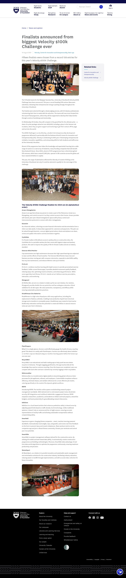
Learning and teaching (46, 534)
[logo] (21, 10)
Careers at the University (47, 549)
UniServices (43, 552)
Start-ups (71, 52)
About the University (45, 516)
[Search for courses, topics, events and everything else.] (90, 7)
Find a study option (45, 538)
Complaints (67, 533)
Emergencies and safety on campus (73, 524)
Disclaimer (109, 559)
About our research (45, 524)
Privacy (103, 559)
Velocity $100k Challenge (92, 78)
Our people (42, 542)
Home (24, 28)
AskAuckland (68, 520)
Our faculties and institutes (48, 520)
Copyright (96, 559)
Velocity (37, 52)
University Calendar (45, 545)
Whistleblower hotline (71, 540)
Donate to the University (72, 529)
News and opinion (36, 28)
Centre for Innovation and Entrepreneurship (53, 52)
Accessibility (90, 559)
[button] (111, 7)
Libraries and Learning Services (49, 531)
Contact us (67, 516)
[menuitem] (37, 6)
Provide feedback (69, 536)
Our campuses (44, 527)
